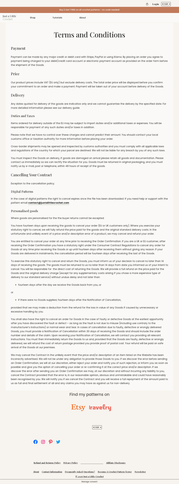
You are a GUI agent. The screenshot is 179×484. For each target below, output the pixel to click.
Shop (32, 17)
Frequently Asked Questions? (80, 471)
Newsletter (140, 471)
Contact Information (52, 471)
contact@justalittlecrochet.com (48, 202)
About (82, 17)
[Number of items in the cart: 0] (147, 4)
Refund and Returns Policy (47, 462)
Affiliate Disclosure (116, 462)
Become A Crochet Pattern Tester (115, 471)
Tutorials (57, 17)
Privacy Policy (70, 462)
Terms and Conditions (92, 462)
